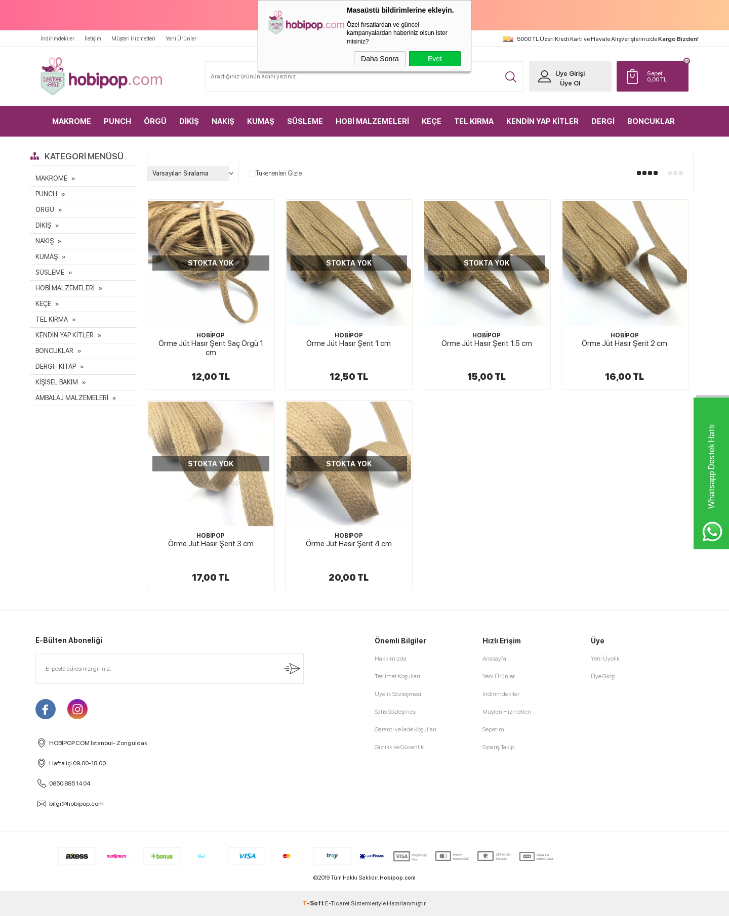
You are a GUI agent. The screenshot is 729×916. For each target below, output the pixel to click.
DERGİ (603, 121)
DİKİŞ (189, 121)
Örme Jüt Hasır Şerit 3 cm (211, 543)
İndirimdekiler (57, 38)
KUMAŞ (260, 121)
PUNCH (117, 121)
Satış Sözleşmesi (396, 711)
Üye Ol (570, 83)
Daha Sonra (380, 59)
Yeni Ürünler (181, 38)
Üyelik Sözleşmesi (398, 693)
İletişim (93, 38)
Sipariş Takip (498, 747)
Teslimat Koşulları (397, 676)
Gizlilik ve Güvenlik (399, 747)
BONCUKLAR (651, 121)
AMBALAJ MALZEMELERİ (71, 398)
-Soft (314, 903)
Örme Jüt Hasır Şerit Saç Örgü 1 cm (210, 348)
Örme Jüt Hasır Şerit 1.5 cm (486, 343)
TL (665, 76)
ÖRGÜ (155, 121)
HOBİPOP (210, 335)
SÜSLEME (305, 121)
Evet (435, 59)
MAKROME (71, 121)
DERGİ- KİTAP (55, 366)
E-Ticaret (337, 903)
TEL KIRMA (474, 121)
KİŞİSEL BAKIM (56, 382)
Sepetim (493, 729)
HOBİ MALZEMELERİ (372, 121)
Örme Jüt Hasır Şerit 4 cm (349, 543)
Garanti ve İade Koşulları (405, 729)
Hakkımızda (391, 658)
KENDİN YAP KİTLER (542, 121)
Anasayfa (494, 658)
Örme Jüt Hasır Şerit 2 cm (624, 343)
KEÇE (431, 121)
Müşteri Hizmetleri (133, 38)
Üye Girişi (570, 73)
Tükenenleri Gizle (275, 173)
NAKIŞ (223, 121)
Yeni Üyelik (605, 658)
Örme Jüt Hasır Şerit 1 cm (348, 343)
